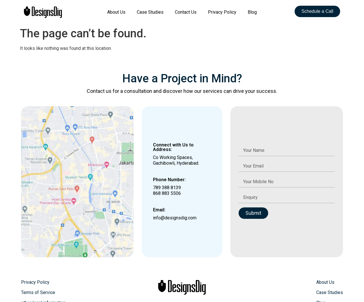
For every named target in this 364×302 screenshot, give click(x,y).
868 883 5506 (167, 193)
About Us (116, 12)
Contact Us (186, 12)
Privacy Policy (222, 12)
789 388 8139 (167, 187)
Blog (252, 12)
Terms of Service (38, 292)
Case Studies (150, 12)
